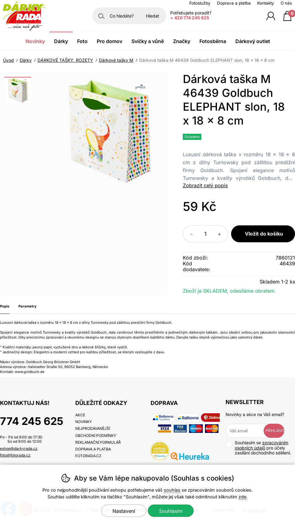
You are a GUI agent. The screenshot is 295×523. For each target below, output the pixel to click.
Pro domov (109, 41)
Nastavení (123, 511)
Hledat (152, 15)
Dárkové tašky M (116, 60)
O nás (286, 3)
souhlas (172, 490)
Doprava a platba (234, 3)
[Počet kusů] (205, 233)
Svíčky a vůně (148, 41)
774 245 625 (31, 421)
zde (242, 496)
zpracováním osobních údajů (261, 445)
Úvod (8, 60)
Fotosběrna (212, 41)
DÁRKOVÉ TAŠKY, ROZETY (65, 60)
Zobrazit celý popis (205, 185)
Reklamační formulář (98, 442)
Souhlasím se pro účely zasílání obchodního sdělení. (258, 448)
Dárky (26, 60)
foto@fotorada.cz (15, 455)
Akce (80, 415)
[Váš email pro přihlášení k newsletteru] (249, 431)
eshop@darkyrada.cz (18, 448)
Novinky (35, 41)
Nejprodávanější (92, 428)
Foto (82, 41)
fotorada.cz (88, 456)
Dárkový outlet (252, 41)
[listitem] (18, 90)
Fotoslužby (199, 3)
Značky (181, 41)
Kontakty (265, 3)
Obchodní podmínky (95, 435)
